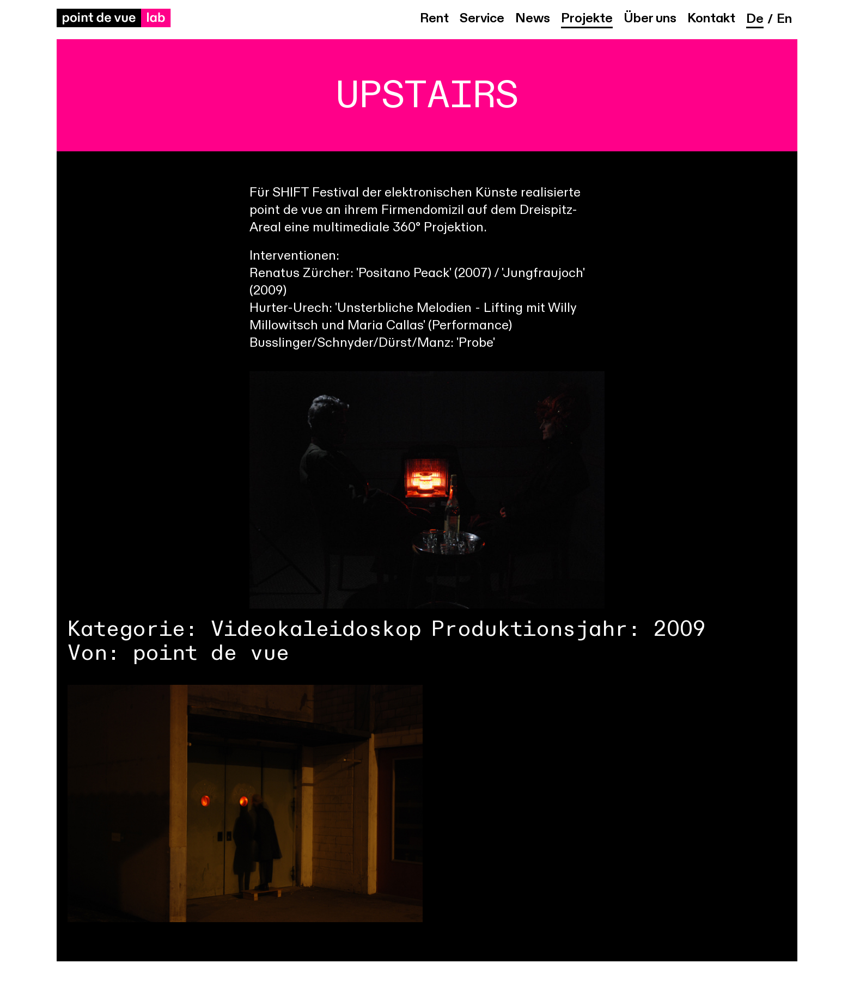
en (784, 19)
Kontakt (711, 19)
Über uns (650, 19)
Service (482, 19)
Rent (434, 19)
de (755, 19)
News (532, 19)
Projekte (587, 19)
